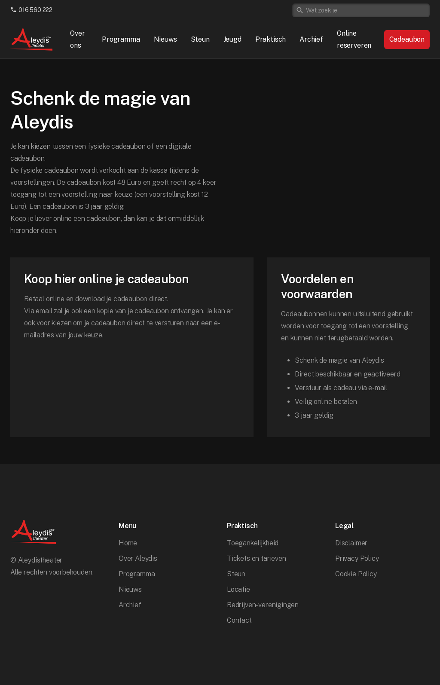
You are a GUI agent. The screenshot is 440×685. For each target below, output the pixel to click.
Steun (200, 39)
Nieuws (165, 39)
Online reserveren (354, 39)
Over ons (77, 39)
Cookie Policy (356, 574)
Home (128, 543)
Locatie (238, 589)
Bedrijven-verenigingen (263, 605)
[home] (31, 40)
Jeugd (232, 39)
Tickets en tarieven (256, 558)
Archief (311, 39)
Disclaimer (351, 543)
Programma (121, 39)
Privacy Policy (357, 558)
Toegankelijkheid (252, 543)
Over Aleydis (138, 558)
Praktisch (270, 39)
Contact (239, 620)
